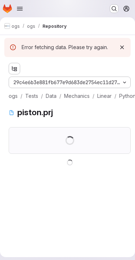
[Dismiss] (122, 47)
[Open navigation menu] (20, 8)
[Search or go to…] (114, 8)
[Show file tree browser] (14, 68)
